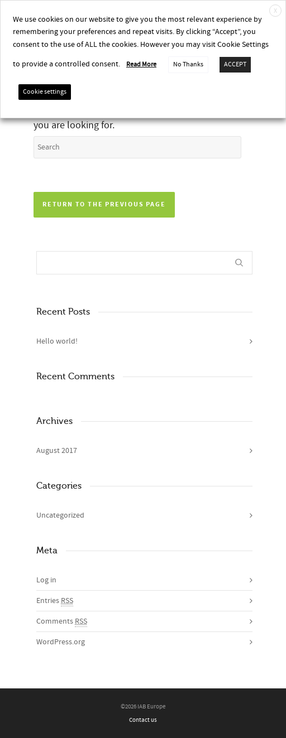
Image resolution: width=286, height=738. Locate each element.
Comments (61, 621)
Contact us (143, 720)
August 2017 (56, 451)
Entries (54, 601)
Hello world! (57, 341)
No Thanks (188, 64)
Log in (46, 580)
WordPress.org (60, 642)
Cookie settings (44, 92)
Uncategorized (60, 515)
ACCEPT (235, 64)
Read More (141, 64)
